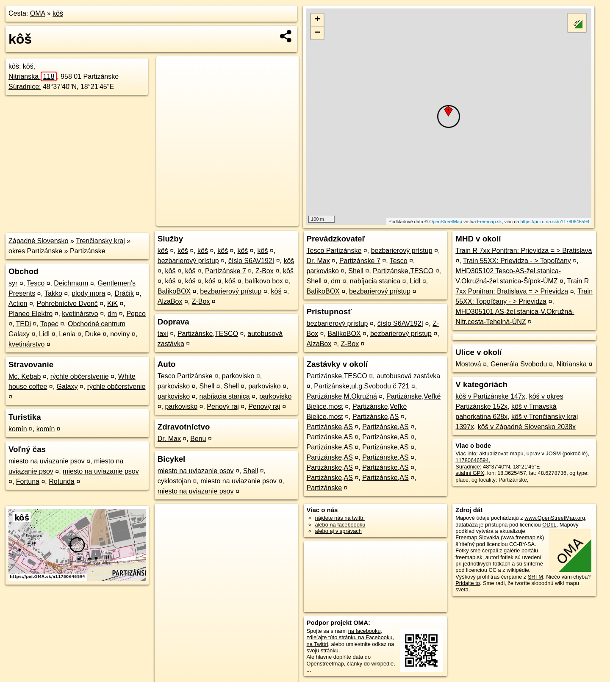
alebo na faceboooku (340, 524)
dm (112, 313)
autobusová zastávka (408, 376)
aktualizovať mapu (501, 453)
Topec (49, 323)
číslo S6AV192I (251, 260)
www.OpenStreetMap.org (554, 518)
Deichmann (71, 283)
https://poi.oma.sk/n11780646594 (554, 221)
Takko (53, 293)
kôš (58, 13)
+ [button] (317, 20)
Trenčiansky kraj (100, 240)
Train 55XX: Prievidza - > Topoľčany (517, 260)
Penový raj (223, 406)
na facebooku (364, 631)
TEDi (23, 323)
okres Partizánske (35, 251)
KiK (112, 303)
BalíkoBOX (174, 291)
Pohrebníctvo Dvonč (67, 303)
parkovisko (238, 376)
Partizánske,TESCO (207, 333)
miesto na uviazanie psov (46, 461)
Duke (93, 334)
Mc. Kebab (24, 376)
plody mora (88, 293)
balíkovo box (264, 281)
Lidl (44, 334)
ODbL (549, 524)
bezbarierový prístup (188, 260)
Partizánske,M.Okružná (342, 396)
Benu (198, 438)
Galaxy (67, 386)
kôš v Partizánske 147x (490, 396)
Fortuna (27, 481)
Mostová (468, 364)
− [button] (317, 33)
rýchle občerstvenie (79, 376)
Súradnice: (24, 86)
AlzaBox (170, 301)
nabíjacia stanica (225, 396)
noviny (120, 334)
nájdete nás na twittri (340, 518)
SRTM (535, 577)
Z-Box (264, 270)
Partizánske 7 (225, 270)
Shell (207, 386)
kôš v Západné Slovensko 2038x (527, 426)
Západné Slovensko (38, 240)
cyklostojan (174, 481)
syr (12, 283)
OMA (37, 13)
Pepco (135, 313)
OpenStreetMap (445, 221)
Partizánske (87, 251)
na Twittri (317, 644)
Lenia (67, 334)
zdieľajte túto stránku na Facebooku (350, 637)
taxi (163, 333)
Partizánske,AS (375, 416)
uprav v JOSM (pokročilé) (557, 453)
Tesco (35, 283)
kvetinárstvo (80, 313)
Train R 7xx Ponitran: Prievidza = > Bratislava (523, 250)
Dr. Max (169, 438)
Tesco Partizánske (185, 376)
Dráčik (124, 293)
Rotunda (62, 481)
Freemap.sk (489, 221)
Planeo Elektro (30, 313)
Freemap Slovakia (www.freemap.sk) (499, 537)
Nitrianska (32, 76)
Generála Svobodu (519, 364)
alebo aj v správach (338, 531)
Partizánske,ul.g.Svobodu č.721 (361, 386)
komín (17, 428)
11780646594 (471, 460)
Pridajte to (467, 583)
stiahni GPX (469, 473)
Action (17, 303)
